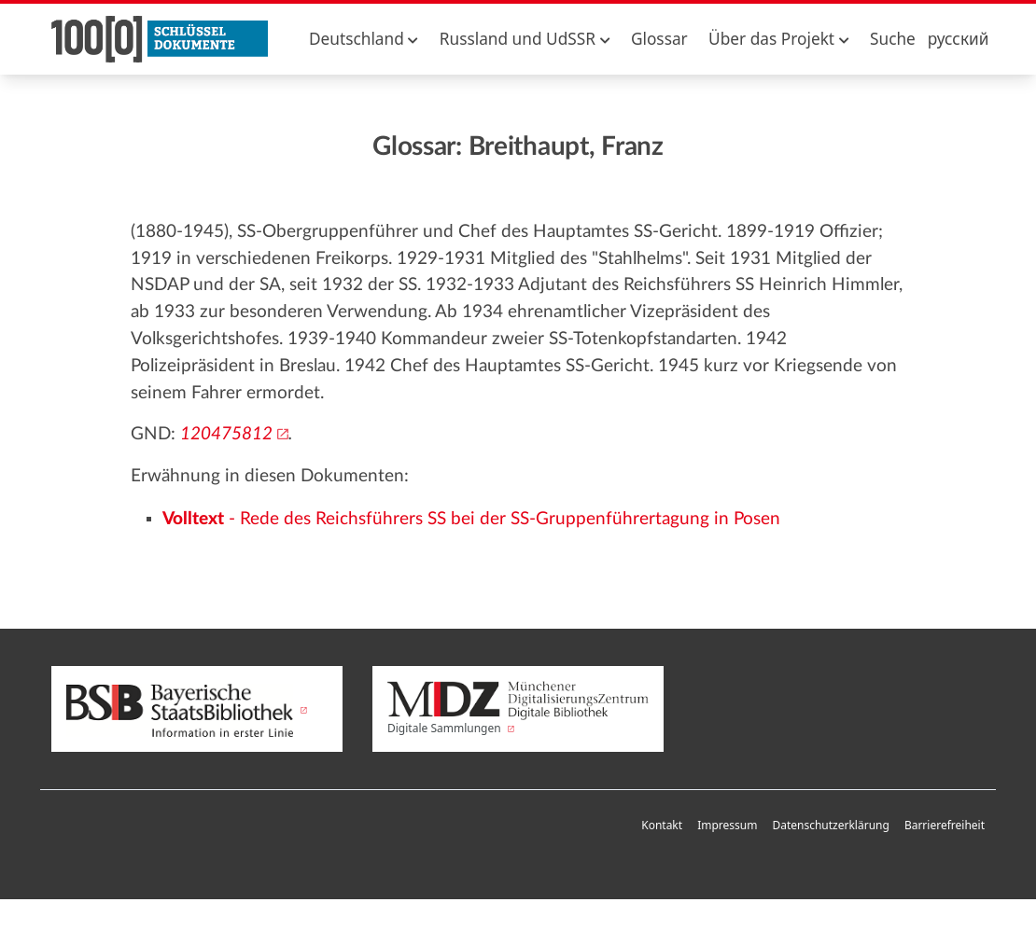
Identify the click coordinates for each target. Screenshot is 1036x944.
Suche (893, 38)
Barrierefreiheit (944, 825)
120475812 (226, 434)
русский (958, 38)
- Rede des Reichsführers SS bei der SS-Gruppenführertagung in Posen (471, 519)
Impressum (727, 825)
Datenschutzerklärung (830, 825)
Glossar (659, 38)
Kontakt (661, 825)
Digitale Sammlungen (518, 708)
